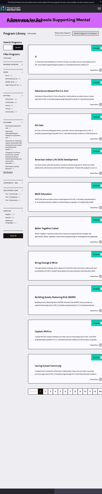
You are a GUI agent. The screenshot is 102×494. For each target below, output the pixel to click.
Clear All (13, 236)
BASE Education (43, 194)
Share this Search (62, 33)
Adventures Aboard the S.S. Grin (51, 90)
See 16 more (8, 172)
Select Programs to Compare (85, 33)
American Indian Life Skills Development (56, 159)
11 (90, 391)
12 (95, 391)
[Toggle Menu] (99, 8)
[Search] (18, 47)
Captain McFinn (43, 331)
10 (85, 391)
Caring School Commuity (48, 365)
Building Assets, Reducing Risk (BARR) (55, 297)
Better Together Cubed (46, 228)
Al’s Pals (39, 125)
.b (36, 56)
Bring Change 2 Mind (46, 262)
